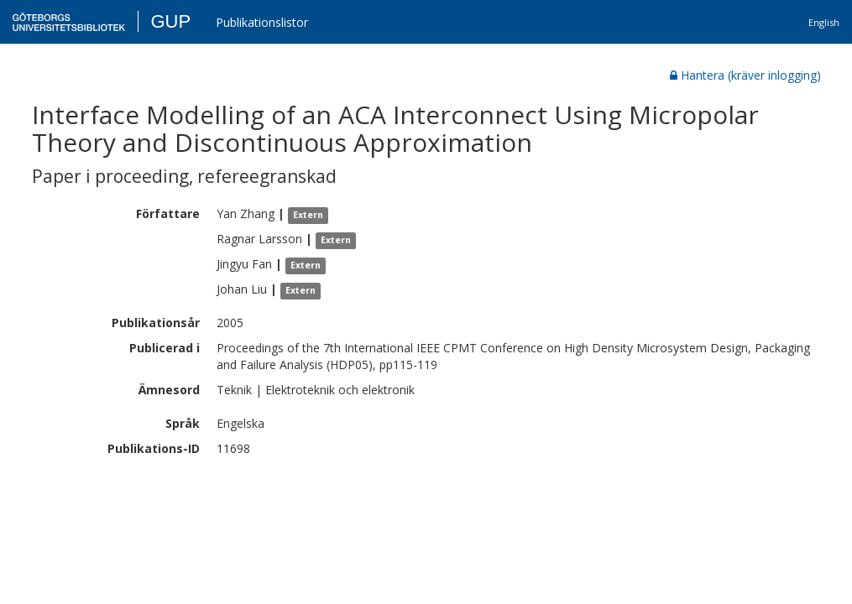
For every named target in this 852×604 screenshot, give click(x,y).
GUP (170, 21)
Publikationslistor (262, 22)
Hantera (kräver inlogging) (745, 75)
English (823, 22)
